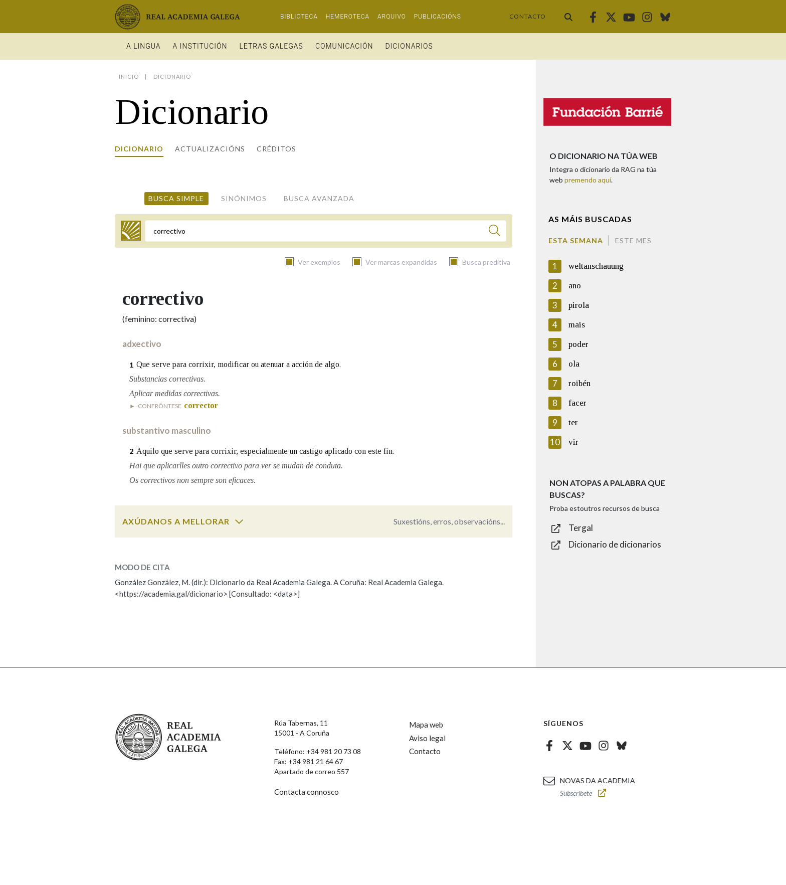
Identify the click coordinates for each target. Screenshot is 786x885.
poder (578, 344)
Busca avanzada (319, 198)
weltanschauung (596, 266)
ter (573, 422)
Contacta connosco (306, 791)
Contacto (527, 16)
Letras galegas (271, 46)
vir (573, 442)
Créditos (276, 148)
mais (576, 324)
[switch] (239, 521)
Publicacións (437, 16)
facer (577, 403)
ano (574, 285)
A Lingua (143, 46)
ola (573, 364)
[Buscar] (494, 232)
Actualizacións (210, 148)
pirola (578, 305)
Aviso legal (427, 738)
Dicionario (139, 148)
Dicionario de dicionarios (614, 544)
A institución (200, 46)
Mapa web (426, 724)
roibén (579, 383)
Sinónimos (244, 198)
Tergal (580, 527)
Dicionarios (409, 46)
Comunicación (344, 46)
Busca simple (176, 198)
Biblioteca (299, 16)
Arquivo (391, 16)
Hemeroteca (347, 16)
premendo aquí (587, 179)
